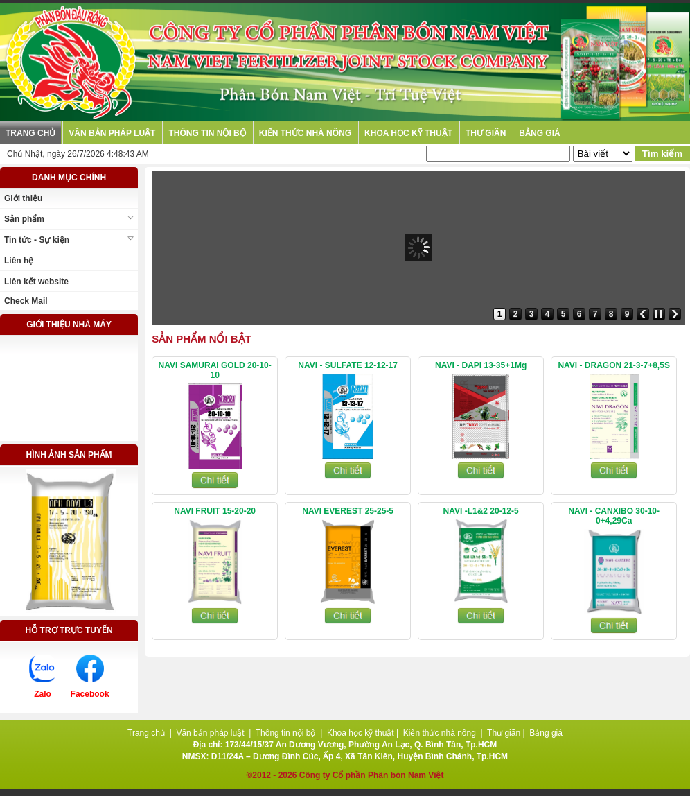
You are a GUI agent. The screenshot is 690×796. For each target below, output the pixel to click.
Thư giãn (486, 133)
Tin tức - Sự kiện (36, 240)
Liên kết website (36, 281)
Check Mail (26, 301)
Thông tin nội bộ (206, 133)
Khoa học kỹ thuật (408, 133)
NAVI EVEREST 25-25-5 (347, 511)
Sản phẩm (24, 219)
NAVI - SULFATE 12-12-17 (348, 365)
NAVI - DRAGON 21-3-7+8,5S (614, 365)
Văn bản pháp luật (112, 133)
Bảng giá (539, 133)
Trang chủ (30, 133)
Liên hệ (18, 261)
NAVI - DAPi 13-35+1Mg (481, 365)
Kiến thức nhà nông (305, 133)
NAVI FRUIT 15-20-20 (215, 511)
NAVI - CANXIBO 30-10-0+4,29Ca (614, 516)
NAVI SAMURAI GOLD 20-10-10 (215, 370)
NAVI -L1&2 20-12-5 (481, 511)
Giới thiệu (23, 198)
